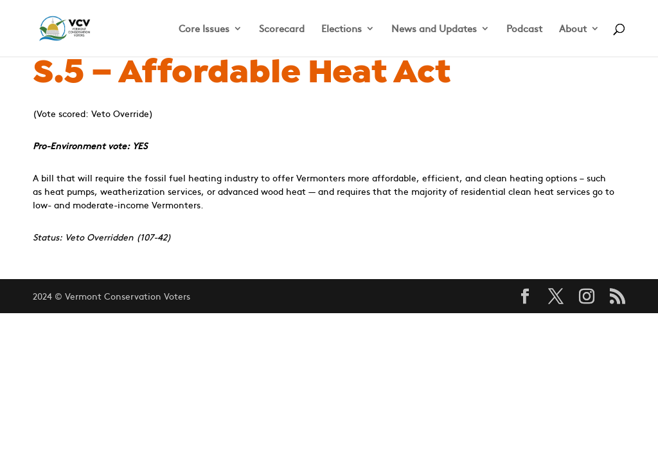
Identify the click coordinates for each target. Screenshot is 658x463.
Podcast (524, 29)
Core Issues (204, 29)
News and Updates (434, 29)
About (573, 29)
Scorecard (282, 29)
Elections (341, 29)
